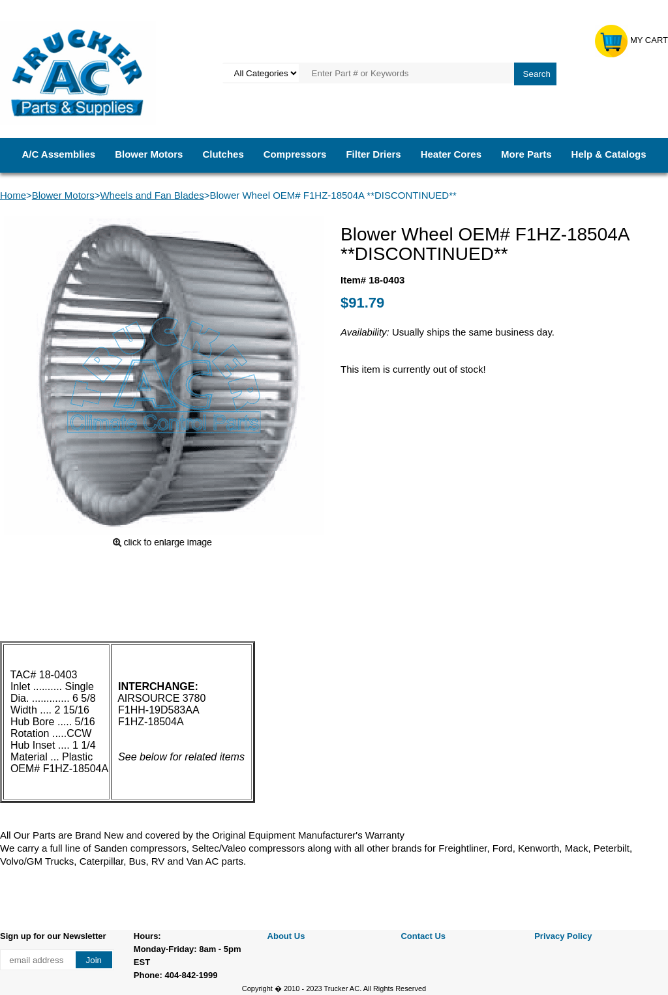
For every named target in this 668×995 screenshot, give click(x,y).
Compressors (295, 154)
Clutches (222, 154)
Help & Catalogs (608, 154)
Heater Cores (451, 154)
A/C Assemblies (58, 154)
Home (13, 195)
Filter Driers (373, 154)
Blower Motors (149, 154)
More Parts (526, 154)
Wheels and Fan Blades (152, 195)
